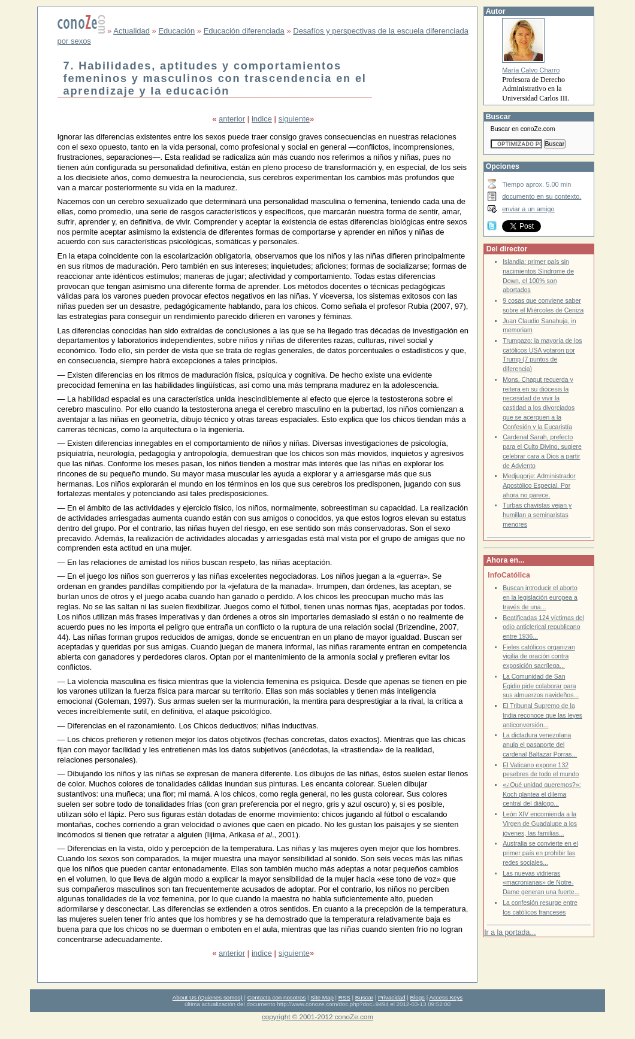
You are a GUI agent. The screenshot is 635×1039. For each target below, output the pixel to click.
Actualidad (131, 30)
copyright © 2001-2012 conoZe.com (317, 1016)
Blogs (417, 997)
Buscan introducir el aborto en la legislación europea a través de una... (540, 597)
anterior (232, 118)
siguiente (294, 118)
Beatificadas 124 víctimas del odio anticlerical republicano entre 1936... (543, 627)
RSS (344, 997)
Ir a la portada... (510, 932)
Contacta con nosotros (276, 997)
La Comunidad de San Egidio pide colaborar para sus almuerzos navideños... (541, 685)
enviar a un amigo (528, 208)
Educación (176, 30)
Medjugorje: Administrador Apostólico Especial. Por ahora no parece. (539, 485)
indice (262, 118)
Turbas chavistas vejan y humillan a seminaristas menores (537, 514)
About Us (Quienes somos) (208, 997)
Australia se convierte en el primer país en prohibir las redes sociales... (540, 852)
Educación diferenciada (244, 30)
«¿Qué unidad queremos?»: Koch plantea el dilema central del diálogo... (542, 794)
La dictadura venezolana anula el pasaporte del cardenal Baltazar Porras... (540, 744)
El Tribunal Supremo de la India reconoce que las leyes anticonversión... (542, 715)
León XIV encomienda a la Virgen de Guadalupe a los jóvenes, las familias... (540, 823)
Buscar (364, 997)
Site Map (321, 997)
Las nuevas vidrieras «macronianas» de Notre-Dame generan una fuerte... (541, 882)
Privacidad (392, 997)
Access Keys (445, 997)
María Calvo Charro (531, 70)
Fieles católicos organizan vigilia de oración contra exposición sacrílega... (539, 656)
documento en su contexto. (541, 196)
